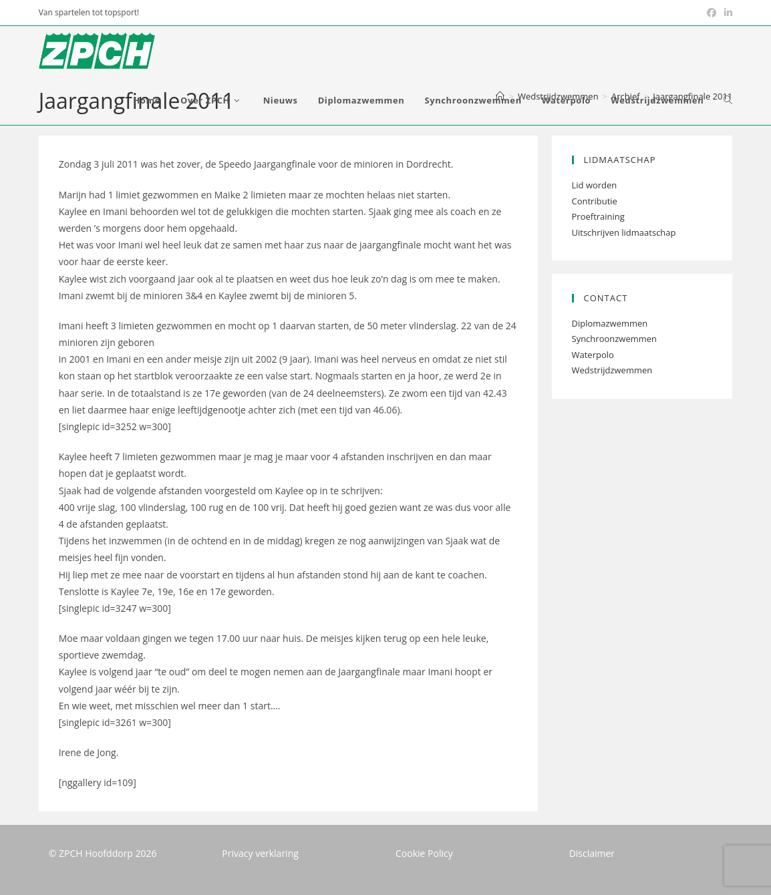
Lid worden (594, 185)
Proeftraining (598, 216)
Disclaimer (592, 853)
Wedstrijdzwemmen (612, 370)
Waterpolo (593, 355)
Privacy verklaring (260, 853)
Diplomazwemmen (610, 323)
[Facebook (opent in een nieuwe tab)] (711, 12)
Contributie (594, 201)
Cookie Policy (424, 853)
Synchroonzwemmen (614, 339)
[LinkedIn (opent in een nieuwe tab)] (726, 12)
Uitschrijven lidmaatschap (624, 232)
